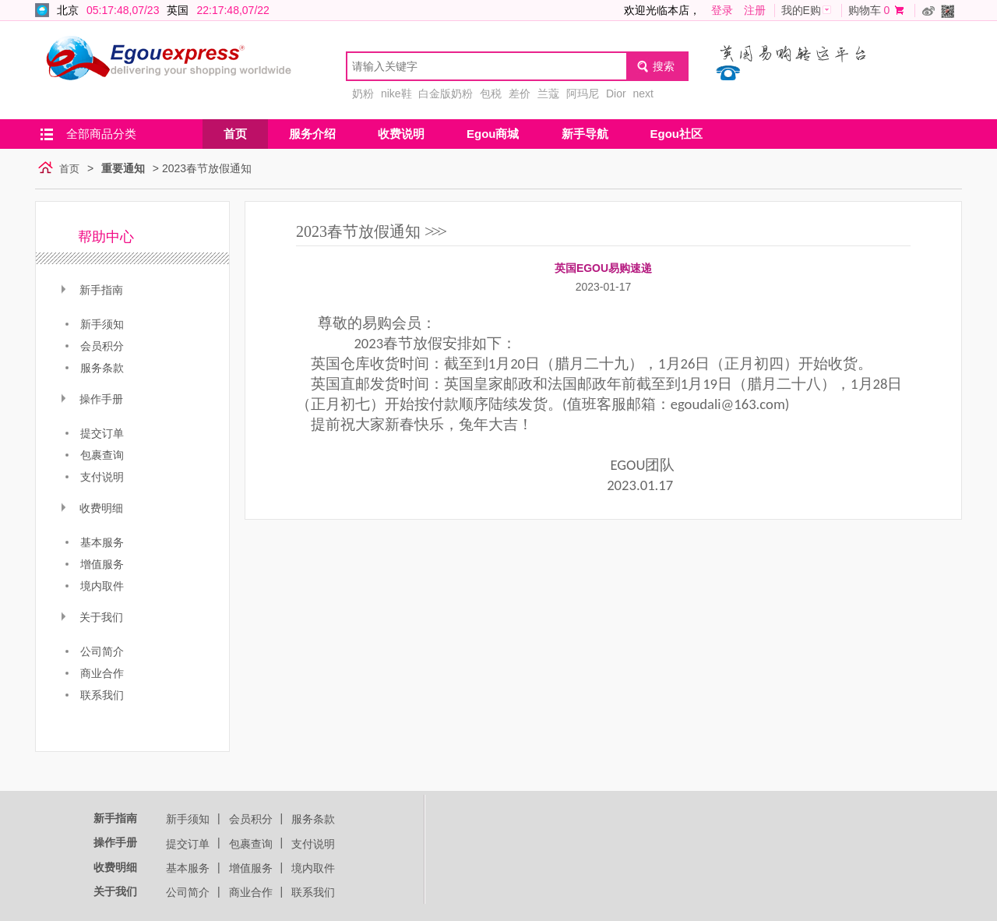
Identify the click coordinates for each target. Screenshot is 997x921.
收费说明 (401, 133)
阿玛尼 (582, 93)
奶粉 (363, 93)
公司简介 (188, 892)
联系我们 (313, 892)
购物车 (864, 10)
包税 (491, 93)
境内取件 (313, 868)
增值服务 (251, 868)
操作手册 (115, 842)
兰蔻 (548, 93)
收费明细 (115, 867)
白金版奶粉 (445, 93)
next (642, 93)
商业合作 (251, 892)
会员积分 (251, 819)
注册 (755, 10)
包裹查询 (251, 844)
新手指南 (115, 818)
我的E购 (801, 10)
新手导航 (585, 133)
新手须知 (188, 819)
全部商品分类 (101, 133)
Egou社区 (676, 133)
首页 (235, 133)
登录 (722, 10)
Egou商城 (493, 133)
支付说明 (313, 844)
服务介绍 (312, 133)
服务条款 (313, 819)
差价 (519, 93)
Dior (616, 93)
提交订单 (188, 844)
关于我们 (115, 891)
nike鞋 (396, 93)
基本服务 (188, 868)
